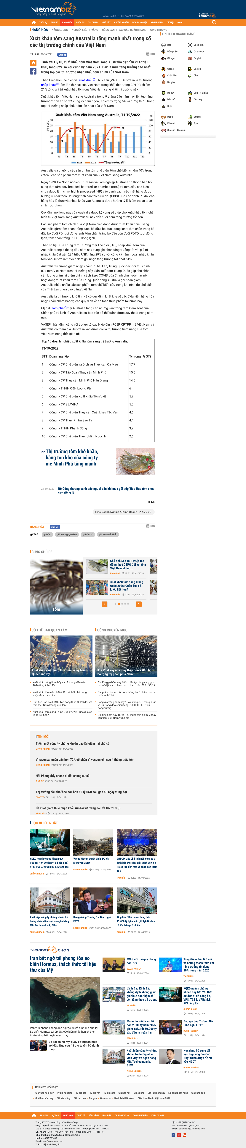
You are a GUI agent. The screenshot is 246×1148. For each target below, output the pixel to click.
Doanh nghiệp (80, 869)
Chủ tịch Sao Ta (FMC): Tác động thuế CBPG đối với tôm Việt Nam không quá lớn (62, 704)
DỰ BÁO (54, 22)
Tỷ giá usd (81, 1093)
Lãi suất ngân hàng (178, 1093)
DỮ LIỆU (170, 22)
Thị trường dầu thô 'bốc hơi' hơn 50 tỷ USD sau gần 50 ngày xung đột (81, 792)
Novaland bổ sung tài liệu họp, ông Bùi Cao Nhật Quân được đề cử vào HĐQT (197, 1056)
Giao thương (158, 30)
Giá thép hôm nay (44, 1098)
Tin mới (43, 736)
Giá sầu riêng (63, 1098)
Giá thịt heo (80, 1098)
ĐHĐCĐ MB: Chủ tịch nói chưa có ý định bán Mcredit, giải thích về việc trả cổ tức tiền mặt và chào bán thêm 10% (137, 865)
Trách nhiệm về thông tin (48, 1144)
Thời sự (39, 781)
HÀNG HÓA (67, 22)
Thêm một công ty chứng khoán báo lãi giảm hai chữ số (72, 744)
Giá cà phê (138, 1093)
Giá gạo (93, 1098)
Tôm (56, 609)
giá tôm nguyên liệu (67, 534)
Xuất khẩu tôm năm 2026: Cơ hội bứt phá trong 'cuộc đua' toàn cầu (114, 585)
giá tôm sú (88, 534)
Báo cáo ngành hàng (132, 30)
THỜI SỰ (43, 22)
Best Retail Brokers (124, 1098)
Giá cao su (105, 1098)
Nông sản (108, 30)
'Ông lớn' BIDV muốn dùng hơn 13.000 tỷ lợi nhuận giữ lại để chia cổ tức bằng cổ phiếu (136, 921)
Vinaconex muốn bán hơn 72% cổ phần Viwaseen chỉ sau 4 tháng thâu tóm (85, 760)
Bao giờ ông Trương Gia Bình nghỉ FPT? (92, 919)
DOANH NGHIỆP (139, 22)
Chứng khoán (43, 749)
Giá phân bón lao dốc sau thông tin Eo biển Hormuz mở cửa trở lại (127, 694)
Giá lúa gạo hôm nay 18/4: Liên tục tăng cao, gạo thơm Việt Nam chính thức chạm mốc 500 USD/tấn (127, 684)
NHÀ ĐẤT (106, 22)
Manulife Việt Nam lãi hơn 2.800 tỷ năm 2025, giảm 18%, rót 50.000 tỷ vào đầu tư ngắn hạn (142, 1027)
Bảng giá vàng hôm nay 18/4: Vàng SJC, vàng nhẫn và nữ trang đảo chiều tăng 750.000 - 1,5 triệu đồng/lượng (127, 705)
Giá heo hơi (124, 1093)
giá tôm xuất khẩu (108, 534)
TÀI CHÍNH (93, 22)
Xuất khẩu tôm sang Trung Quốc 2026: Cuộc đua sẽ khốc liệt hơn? (62, 714)
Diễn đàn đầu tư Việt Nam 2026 (154, 1098)
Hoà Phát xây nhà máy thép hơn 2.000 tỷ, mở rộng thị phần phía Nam (124, 672)
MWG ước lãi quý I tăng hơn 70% (141, 961)
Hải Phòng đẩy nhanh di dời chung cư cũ (63, 776)
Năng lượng (60, 30)
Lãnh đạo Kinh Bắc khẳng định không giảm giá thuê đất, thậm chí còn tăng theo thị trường (142, 994)
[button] (105, 604)
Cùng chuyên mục (112, 630)
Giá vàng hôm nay (44, 1093)
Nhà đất (131, 1005)
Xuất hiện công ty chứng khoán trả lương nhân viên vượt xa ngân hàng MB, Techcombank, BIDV (49, 921)
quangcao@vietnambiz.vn (192, 1128)
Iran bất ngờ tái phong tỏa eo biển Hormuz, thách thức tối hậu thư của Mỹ (63, 964)
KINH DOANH (157, 22)
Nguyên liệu (79, 30)
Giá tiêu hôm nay (156, 1093)
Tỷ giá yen (95, 1093)
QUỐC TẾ (80, 22)
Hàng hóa (39, 30)
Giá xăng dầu (198, 1093)
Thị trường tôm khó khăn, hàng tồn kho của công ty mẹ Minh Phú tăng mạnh (72, 457)
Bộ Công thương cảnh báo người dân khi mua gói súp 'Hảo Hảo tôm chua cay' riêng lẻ (106, 490)
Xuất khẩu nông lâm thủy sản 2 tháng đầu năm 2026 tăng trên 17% (59, 684)
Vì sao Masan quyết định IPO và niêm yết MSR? (91, 860)
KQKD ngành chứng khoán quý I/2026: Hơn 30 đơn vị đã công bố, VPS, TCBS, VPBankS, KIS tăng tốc (49, 863)
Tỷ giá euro (109, 1093)
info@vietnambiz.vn (52, 1141)
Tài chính (121, 878)
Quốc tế (40, 797)
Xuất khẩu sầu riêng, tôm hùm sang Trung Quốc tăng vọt (115, 564)
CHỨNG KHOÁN (121, 22)
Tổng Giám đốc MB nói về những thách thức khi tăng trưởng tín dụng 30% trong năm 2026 (198, 965)
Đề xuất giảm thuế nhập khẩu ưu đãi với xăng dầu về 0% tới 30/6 (78, 808)
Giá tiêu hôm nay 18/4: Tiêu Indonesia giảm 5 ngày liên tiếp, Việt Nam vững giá (127, 716)
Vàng (94, 30)
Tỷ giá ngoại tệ (64, 1093)
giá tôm (47, 534)
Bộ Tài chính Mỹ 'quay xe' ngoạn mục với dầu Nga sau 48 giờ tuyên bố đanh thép (74, 1045)
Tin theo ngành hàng (178, 34)
